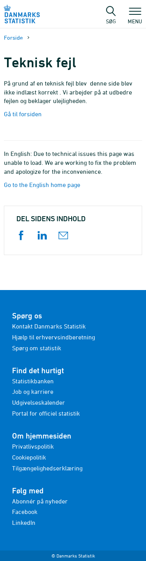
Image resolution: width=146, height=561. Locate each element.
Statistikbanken (33, 380)
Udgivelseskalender (38, 402)
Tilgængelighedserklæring (47, 468)
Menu (135, 17)
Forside (13, 37)
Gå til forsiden (23, 113)
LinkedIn (23, 522)
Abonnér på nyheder (40, 501)
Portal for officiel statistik (46, 413)
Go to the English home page (42, 184)
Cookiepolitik (29, 457)
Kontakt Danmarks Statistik (49, 326)
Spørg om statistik (36, 347)
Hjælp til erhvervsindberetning (53, 337)
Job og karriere (32, 391)
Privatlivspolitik (33, 446)
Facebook (24, 511)
